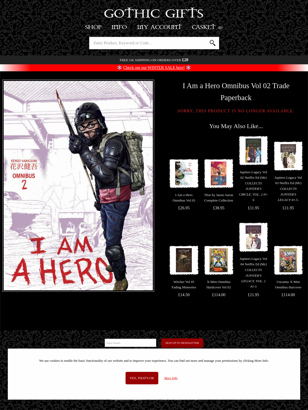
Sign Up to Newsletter (182, 343)
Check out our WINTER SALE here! (154, 67)
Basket (207, 27)
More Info (171, 378)
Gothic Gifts (154, 14)
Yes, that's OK (142, 378)
